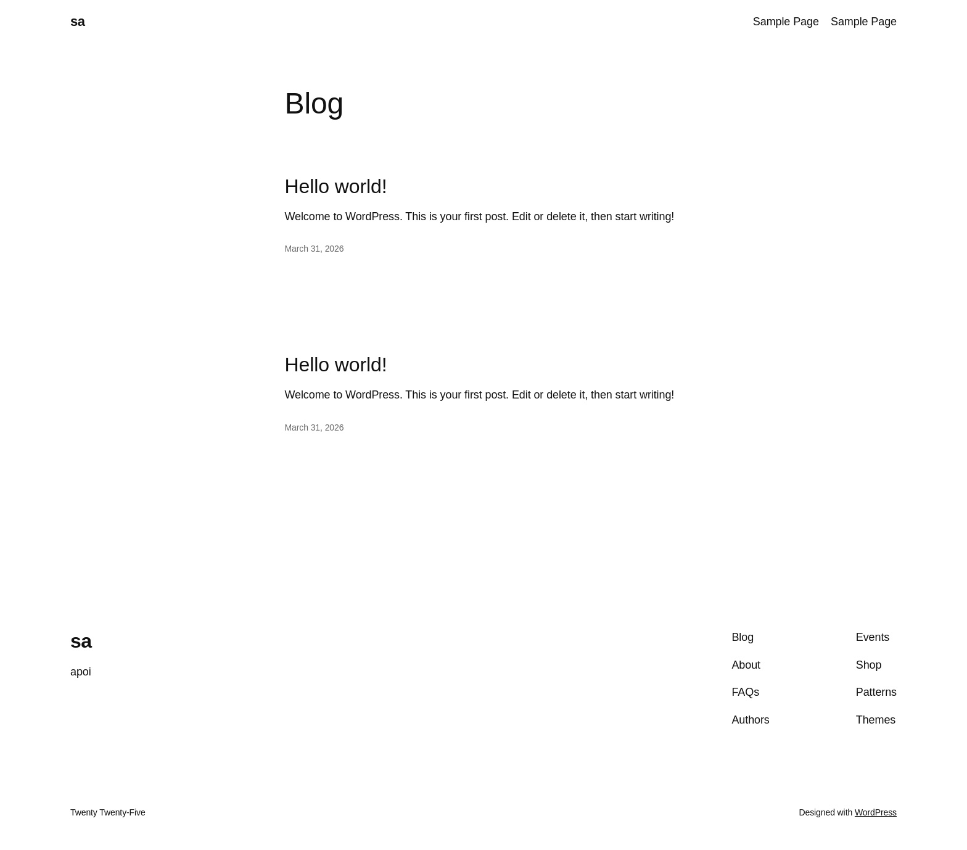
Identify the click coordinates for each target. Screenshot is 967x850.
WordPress (876, 812)
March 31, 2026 (314, 249)
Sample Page (786, 21)
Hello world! (336, 186)
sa (77, 21)
